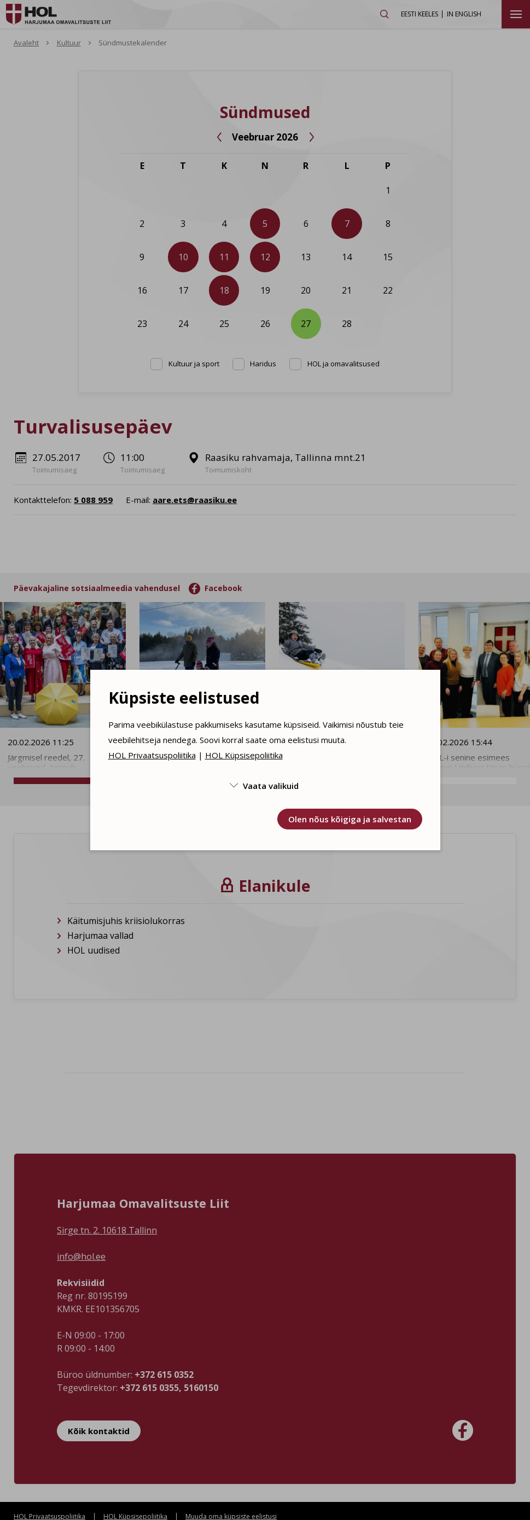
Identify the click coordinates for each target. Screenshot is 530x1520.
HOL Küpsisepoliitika (244, 755)
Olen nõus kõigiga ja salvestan (349, 819)
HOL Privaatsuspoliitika (152, 755)
